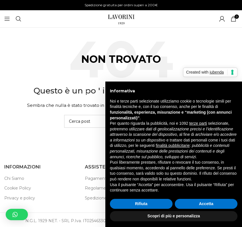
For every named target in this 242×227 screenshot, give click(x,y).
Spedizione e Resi (102, 198)
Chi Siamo (14, 178)
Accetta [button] (206, 203)
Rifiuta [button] (141, 203)
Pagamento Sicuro (103, 178)
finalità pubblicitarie (173, 145)
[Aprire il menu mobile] (7, 18)
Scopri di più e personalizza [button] (173, 216)
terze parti (198, 123)
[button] (17, 214)
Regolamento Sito (103, 188)
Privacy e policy (19, 198)
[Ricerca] (18, 18)
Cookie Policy (17, 188)
